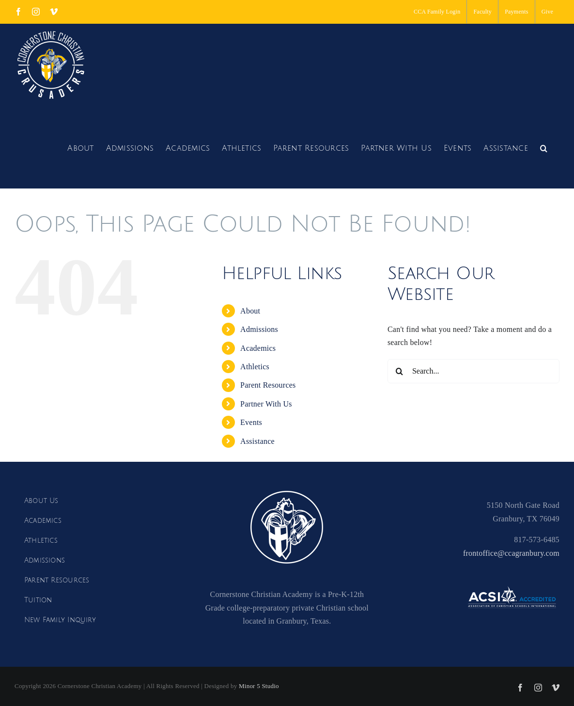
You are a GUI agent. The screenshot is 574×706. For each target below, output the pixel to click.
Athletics (254, 366)
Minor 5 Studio (259, 686)
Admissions (259, 329)
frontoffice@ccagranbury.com (511, 553)
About (250, 311)
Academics (258, 348)
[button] (543, 147)
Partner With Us (266, 404)
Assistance (257, 441)
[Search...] (473, 371)
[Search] (400, 371)
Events (251, 422)
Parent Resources (267, 385)
